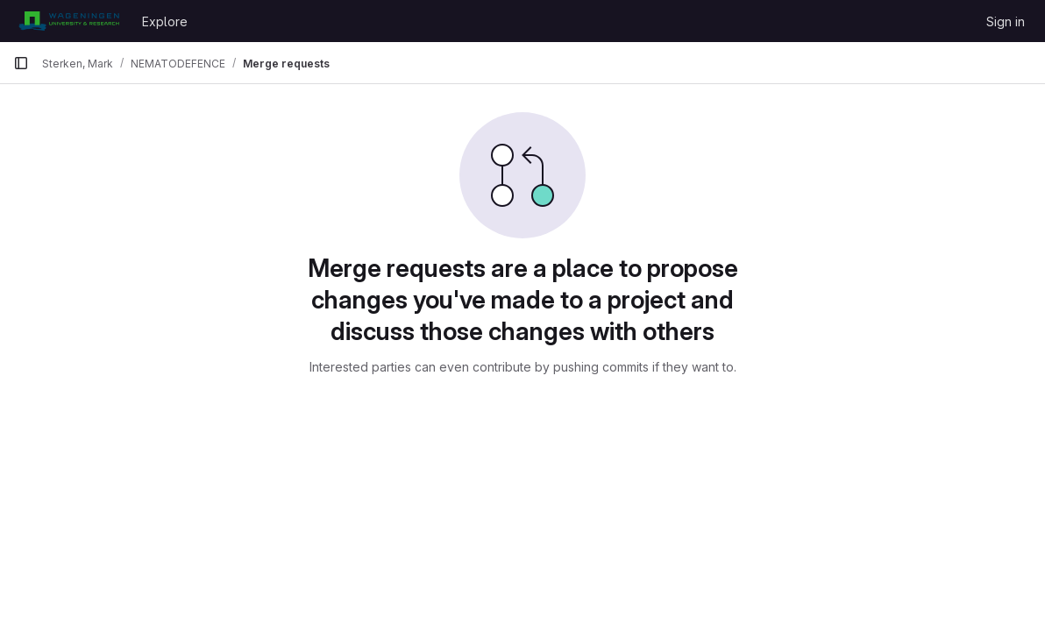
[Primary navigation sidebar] (21, 63)
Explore (165, 21)
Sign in (1005, 21)
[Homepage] (69, 21)
